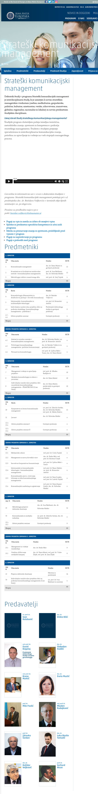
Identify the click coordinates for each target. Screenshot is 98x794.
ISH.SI (82, 7)
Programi (70, 18)
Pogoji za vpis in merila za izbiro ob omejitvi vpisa (30, 221)
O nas (81, 18)
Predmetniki (22, 71)
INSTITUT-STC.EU (60, 7)
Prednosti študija (58, 71)
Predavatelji (39, 71)
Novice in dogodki (78, 13)
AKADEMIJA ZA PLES (72, 7)
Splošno (7, 71)
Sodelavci (92, 18)
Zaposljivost (77, 71)
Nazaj (4, 64)
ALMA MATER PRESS (91, 7)
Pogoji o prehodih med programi (22, 240)
